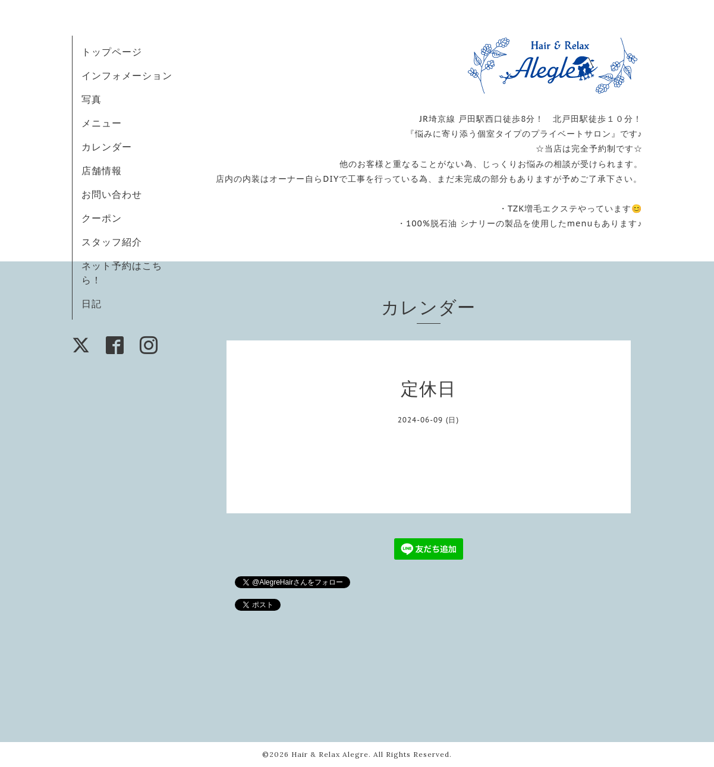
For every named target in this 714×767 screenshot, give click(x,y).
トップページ (111, 52)
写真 (91, 99)
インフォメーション (126, 75)
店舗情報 (101, 170)
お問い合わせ (111, 194)
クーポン (101, 218)
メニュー (101, 123)
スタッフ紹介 (111, 242)
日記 (91, 304)
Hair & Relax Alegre (330, 754)
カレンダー (106, 147)
